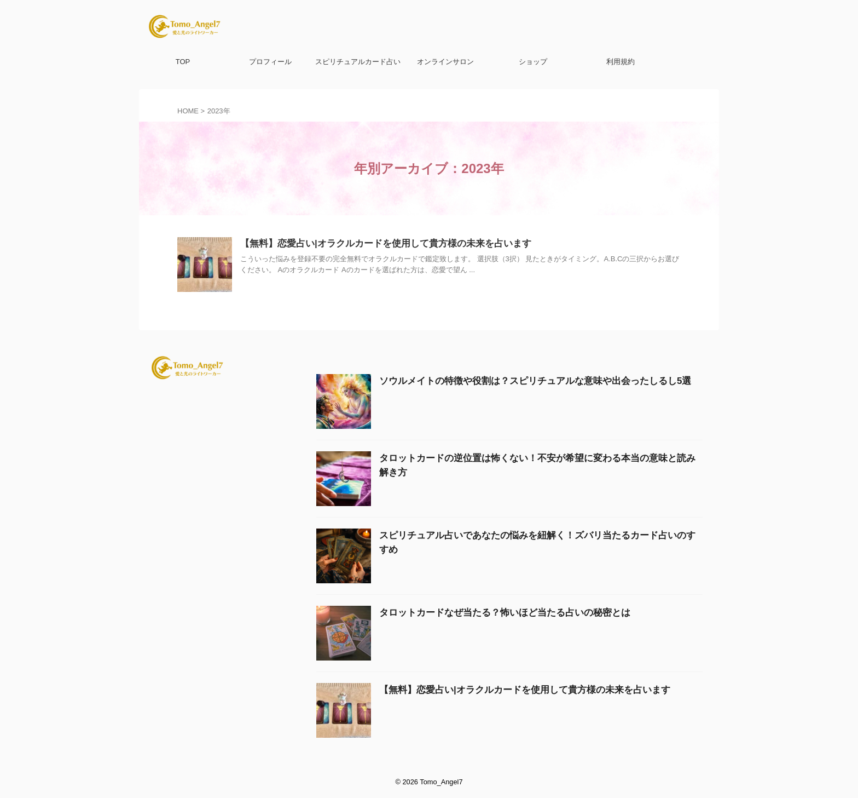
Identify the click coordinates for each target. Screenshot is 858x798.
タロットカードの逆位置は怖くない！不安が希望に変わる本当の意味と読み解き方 (521, 457)
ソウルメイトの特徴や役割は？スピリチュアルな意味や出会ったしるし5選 (507, 380)
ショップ (533, 62)
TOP (183, 62)
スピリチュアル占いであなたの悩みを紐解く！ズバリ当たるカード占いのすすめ (517, 534)
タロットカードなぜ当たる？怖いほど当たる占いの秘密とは (482, 611)
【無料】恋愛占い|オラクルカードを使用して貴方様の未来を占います (377, 244)
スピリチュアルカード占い (358, 62)
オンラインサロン (445, 62)
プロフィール (270, 62)
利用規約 (620, 62)
